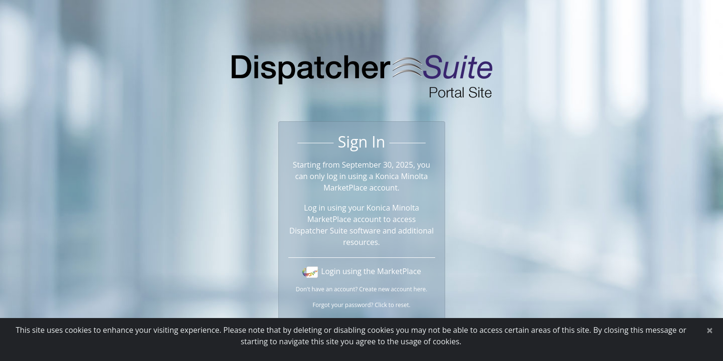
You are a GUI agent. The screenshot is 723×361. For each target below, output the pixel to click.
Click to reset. (392, 305)
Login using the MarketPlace (361, 271)
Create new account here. (393, 289)
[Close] (710, 330)
